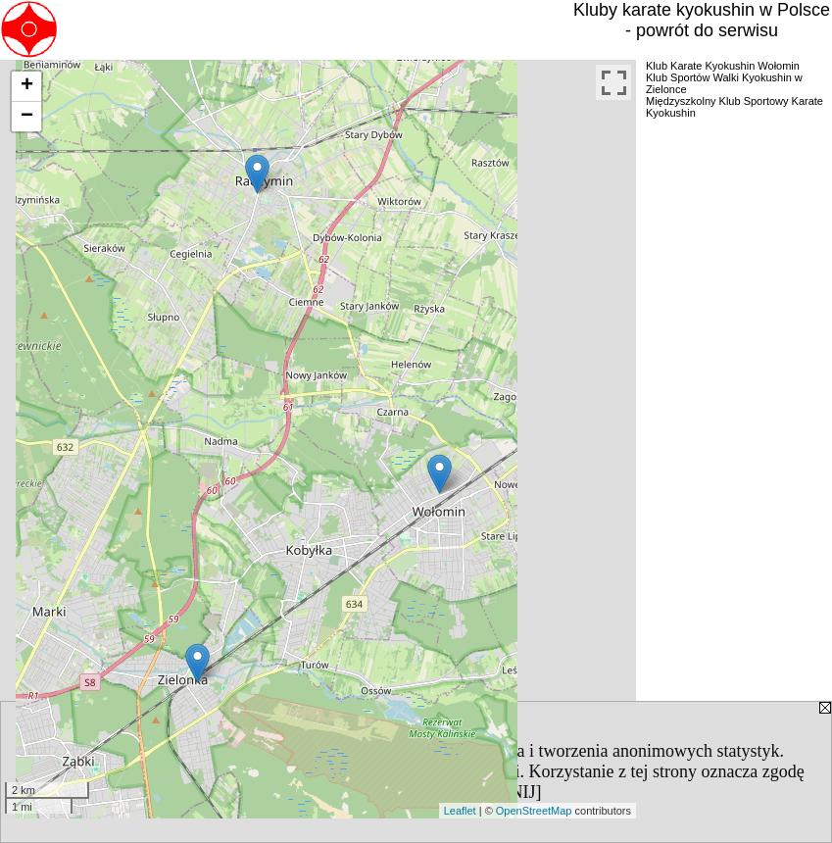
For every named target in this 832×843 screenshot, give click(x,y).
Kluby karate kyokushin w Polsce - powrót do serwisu (701, 20)
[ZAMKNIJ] (496, 792)
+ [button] (27, 86)
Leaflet (460, 811)
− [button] (27, 116)
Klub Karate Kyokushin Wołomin (723, 66)
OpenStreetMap (534, 811)
